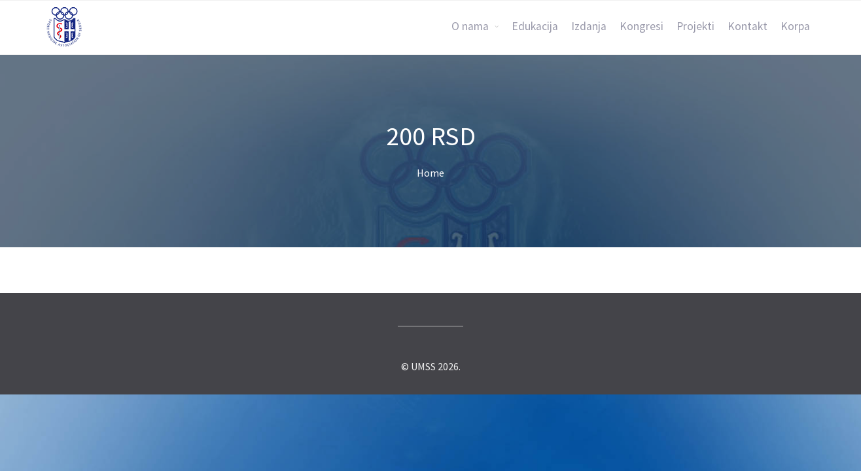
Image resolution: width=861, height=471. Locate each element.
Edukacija (535, 26)
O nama (470, 26)
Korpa (795, 26)
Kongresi (641, 26)
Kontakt (747, 26)
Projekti (695, 26)
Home (430, 172)
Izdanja (588, 26)
